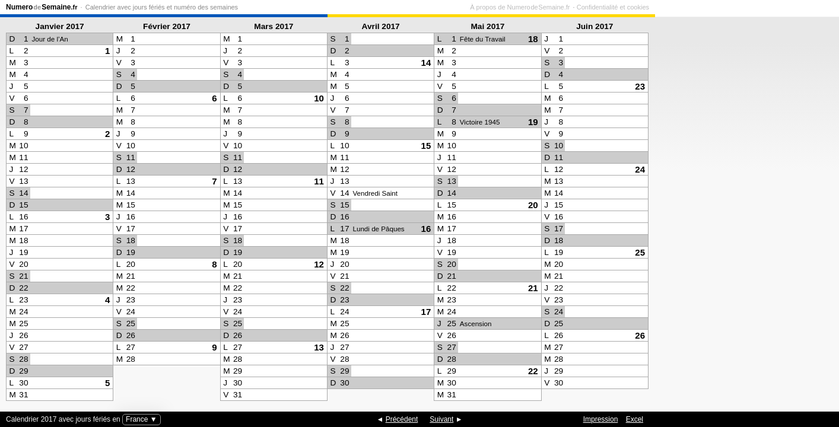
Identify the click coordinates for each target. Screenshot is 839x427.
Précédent (402, 419)
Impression (600, 419)
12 (319, 264)
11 (319, 181)
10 (319, 98)
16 (426, 229)
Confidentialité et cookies (797, 7)
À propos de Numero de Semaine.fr (704, 7)
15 (426, 146)
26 (640, 335)
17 (426, 312)
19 (533, 122)
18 (533, 39)
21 (533, 288)
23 (640, 86)
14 (426, 63)
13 (319, 347)
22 (533, 371)
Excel (634, 419)
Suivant (441, 419)
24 (640, 169)
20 (533, 205)
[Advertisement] (744, 211)
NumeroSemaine (42, 7)
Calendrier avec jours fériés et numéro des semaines (161, 7)
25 (640, 252)
